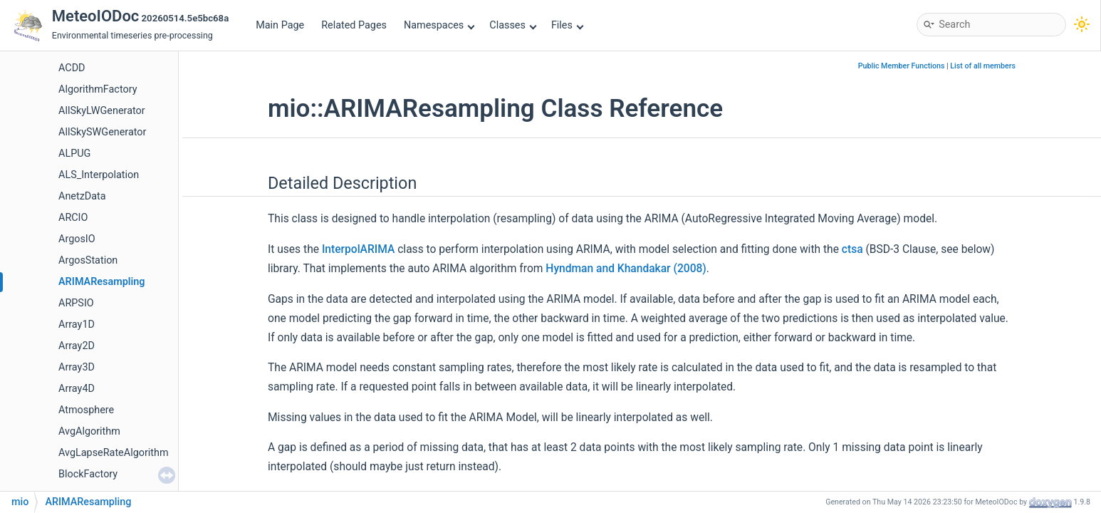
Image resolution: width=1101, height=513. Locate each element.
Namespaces (439, 25)
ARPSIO (76, 303)
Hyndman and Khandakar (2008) (626, 268)
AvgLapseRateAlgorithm (113, 453)
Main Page (280, 25)
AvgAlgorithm (89, 431)
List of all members (983, 66)
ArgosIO (76, 239)
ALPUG (74, 153)
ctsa (852, 249)
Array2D (76, 346)
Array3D (76, 367)
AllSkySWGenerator (102, 132)
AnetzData (82, 196)
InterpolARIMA (358, 249)
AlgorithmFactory (97, 89)
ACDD (71, 68)
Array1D (76, 324)
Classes (512, 25)
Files (567, 25)
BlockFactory (88, 474)
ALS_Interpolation (98, 175)
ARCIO (73, 218)
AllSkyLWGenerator (101, 111)
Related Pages (354, 25)
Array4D (76, 389)
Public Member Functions (901, 66)
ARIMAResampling (101, 282)
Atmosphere (86, 410)
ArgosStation (88, 260)
